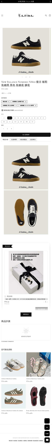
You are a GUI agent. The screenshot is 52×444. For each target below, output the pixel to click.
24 (20, 118)
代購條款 (25, 440)
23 (9, 118)
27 (9, 121)
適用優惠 (4, 98)
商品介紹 (5, 139)
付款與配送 (23, 139)
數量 (2, 125)
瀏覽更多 (26, 314)
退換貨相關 (30, 440)
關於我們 (11, 440)
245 (26, 118)
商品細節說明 (36, 440)
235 (15, 118)
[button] (2, 15)
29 (32, 121)
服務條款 (41, 440)
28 (21, 121)
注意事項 (32, 139)
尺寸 (2, 114)
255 (38, 118)
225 (4, 118)
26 (43, 118)
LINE (47, 433)
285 (27, 121)
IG (47, 427)
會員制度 (15, 440)
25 (32, 118)
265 (4, 121)
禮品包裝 (8, 297)
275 (15, 121)
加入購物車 (26, 134)
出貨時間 (14, 139)
